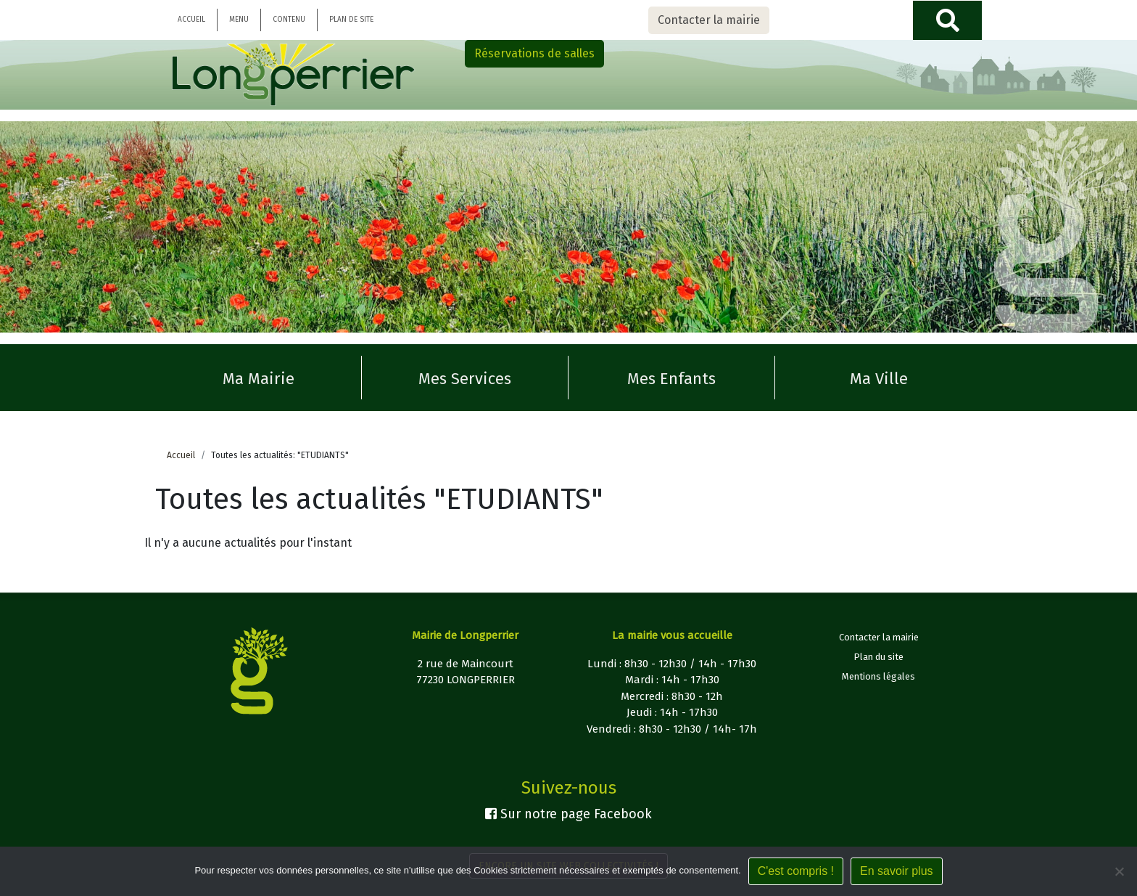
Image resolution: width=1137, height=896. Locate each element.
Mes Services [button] (464, 378)
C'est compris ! (796, 871)
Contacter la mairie (709, 20)
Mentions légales (878, 676)
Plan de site (351, 19)
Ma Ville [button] (879, 378)
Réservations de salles (534, 53)
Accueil (191, 19)
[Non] (1119, 871)
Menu (239, 19)
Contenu (289, 19)
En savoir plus (896, 871)
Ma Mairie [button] (258, 378)
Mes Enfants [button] (671, 378)
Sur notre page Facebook (568, 814)
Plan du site (878, 656)
